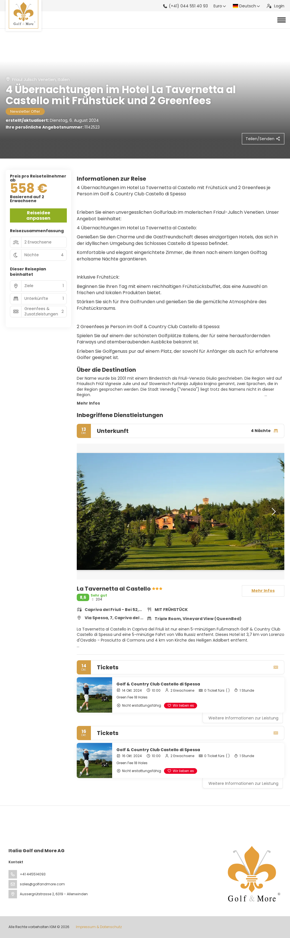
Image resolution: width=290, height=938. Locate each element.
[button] (273, 511)
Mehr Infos (88, 403)
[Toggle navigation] (281, 20)
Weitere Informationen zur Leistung (243, 718)
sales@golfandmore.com (42, 884)
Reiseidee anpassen (38, 215)
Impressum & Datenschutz (99, 926)
